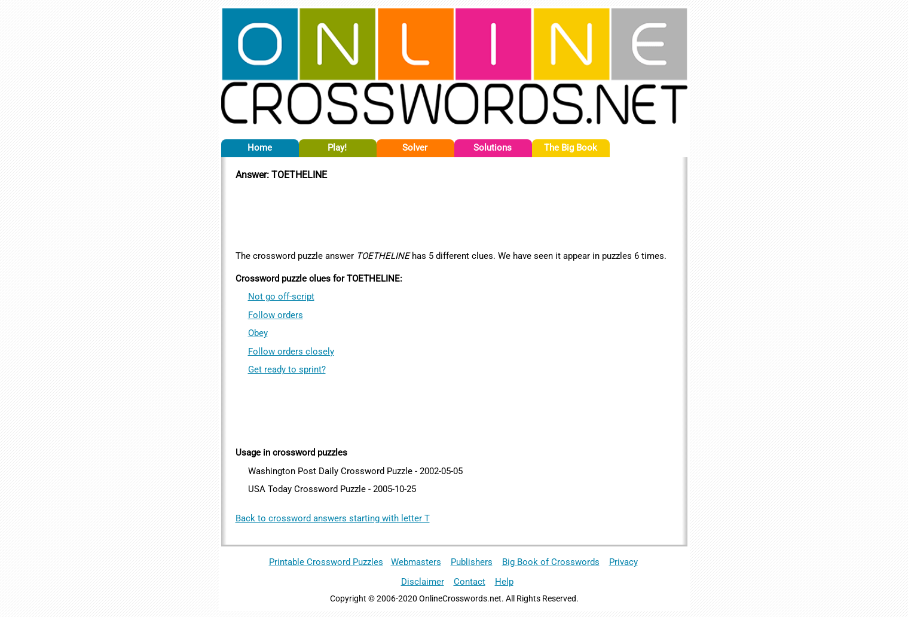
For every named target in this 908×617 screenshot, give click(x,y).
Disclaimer (422, 581)
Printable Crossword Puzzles (326, 562)
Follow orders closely (291, 351)
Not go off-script (281, 296)
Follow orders (275, 315)
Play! (337, 147)
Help (504, 581)
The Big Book (570, 147)
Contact (469, 581)
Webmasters (416, 562)
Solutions (492, 147)
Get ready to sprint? (287, 369)
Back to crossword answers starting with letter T (333, 518)
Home (259, 147)
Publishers (472, 562)
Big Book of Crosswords (551, 562)
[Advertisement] (454, 213)
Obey (258, 333)
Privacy (623, 562)
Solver (414, 147)
